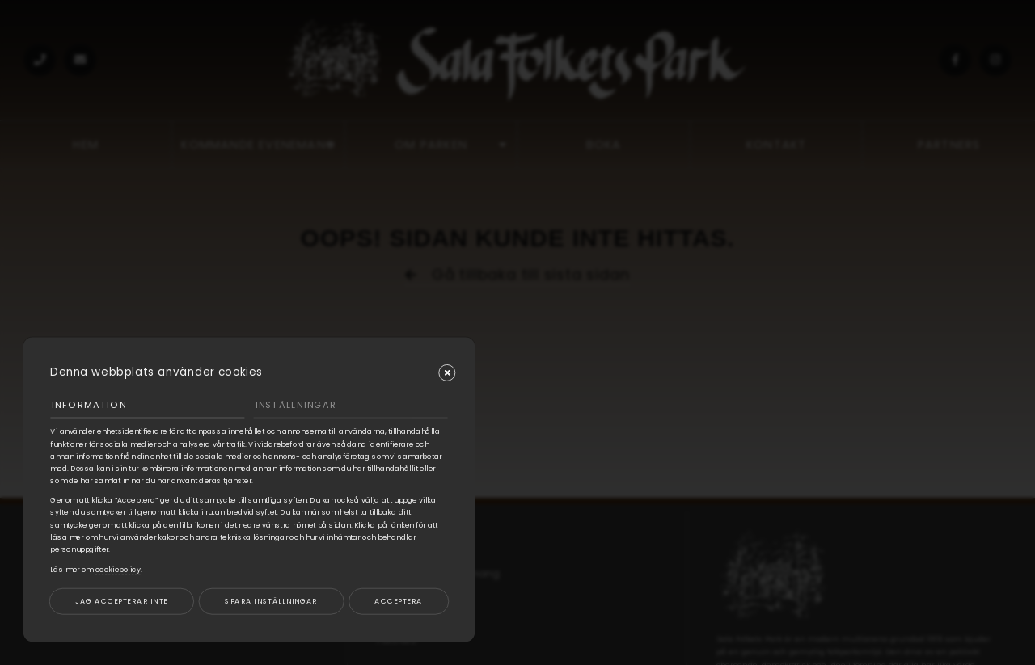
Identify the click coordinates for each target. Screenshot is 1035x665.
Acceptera (398, 601)
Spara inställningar (271, 601)
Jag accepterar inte (121, 601)
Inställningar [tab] (296, 404)
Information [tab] (89, 404)
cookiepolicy (118, 569)
